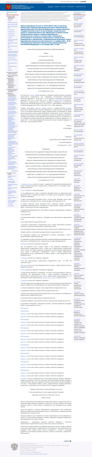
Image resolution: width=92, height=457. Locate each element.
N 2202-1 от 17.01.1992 (78, 129)
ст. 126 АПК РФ (77, 310)
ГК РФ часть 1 (11, 29)
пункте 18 (25, 265)
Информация (10, 2)
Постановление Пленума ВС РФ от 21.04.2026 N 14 (12, 112)
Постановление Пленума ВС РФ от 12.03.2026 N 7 (12, 163)
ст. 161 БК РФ (76, 263)
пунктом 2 (32, 95)
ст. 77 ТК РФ (76, 273)
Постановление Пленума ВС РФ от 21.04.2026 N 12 (12, 99)
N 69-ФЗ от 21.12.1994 (78, 23)
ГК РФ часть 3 (11, 33)
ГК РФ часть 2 (11, 31)
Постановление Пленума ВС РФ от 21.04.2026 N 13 (12, 108)
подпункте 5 (26, 344)
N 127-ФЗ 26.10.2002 (78, 134)
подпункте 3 (26, 327)
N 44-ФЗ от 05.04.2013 (79, 150)
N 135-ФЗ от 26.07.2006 (79, 97)
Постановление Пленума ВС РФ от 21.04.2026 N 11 (12, 103)
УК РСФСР (10, 203)
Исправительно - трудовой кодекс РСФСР (12, 192)
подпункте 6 (26, 353)
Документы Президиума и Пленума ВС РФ (12, 95)
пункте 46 (25, 308)
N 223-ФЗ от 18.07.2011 (78, 119)
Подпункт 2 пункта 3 (27, 184)
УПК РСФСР (11, 205)
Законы (63, 6)
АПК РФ (10, 20)
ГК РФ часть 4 (11, 35)
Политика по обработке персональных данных (33, 454)
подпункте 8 (26, 370)
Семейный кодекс (12, 66)
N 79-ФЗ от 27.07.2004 (79, 40)
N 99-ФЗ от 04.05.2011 (78, 104)
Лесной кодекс (11, 57)
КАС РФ (10, 49)
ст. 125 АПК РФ (77, 336)
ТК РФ (9, 68)
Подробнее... (15, 170)
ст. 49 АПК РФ (77, 319)
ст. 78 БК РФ (76, 224)
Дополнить (24, 243)
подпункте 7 (26, 361)
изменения (38, 108)
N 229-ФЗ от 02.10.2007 (79, 155)
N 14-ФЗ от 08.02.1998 (78, 114)
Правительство (81, 6)
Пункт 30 (24, 269)
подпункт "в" (24, 322)
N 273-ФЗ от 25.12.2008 (79, 65)
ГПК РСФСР (11, 179)
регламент (68, 108)
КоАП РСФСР (11, 195)
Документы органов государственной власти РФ (13, 90)
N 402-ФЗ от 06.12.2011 (79, 90)
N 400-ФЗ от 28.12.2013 (79, 16)
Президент (70, 6)
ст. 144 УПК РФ (77, 282)
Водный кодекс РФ (12, 24)
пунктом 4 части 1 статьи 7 (50, 277)
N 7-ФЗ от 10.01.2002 (78, 79)
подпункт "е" (24, 316)
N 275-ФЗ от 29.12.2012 (79, 48)
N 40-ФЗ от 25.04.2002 (79, 30)
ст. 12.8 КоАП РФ (77, 238)
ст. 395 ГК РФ (77, 194)
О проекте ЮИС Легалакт (22, 2)
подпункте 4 (26, 336)
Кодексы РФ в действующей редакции (11, 17)
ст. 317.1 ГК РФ (77, 185)
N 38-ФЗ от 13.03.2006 (78, 74)
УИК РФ (10, 70)
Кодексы (57, 6)
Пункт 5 (24, 190)
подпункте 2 (26, 319)
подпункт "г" (24, 313)
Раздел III (24, 378)
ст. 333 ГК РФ (77, 178)
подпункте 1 (26, 311)
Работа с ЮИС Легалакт (37, 2)
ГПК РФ (10, 37)
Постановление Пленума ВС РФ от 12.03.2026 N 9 (12, 167)
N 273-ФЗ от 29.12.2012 (79, 35)
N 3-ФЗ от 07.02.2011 (78, 85)
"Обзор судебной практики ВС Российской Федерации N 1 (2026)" (12, 137)
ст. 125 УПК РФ (77, 292)
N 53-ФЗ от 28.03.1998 (78, 163)
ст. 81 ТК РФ (76, 214)
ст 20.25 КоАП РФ (78, 204)
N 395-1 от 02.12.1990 (78, 170)
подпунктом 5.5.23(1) (58, 100)
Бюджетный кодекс (13, 22)
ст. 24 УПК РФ (77, 298)
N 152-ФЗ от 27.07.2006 (79, 143)
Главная (50, 6)
